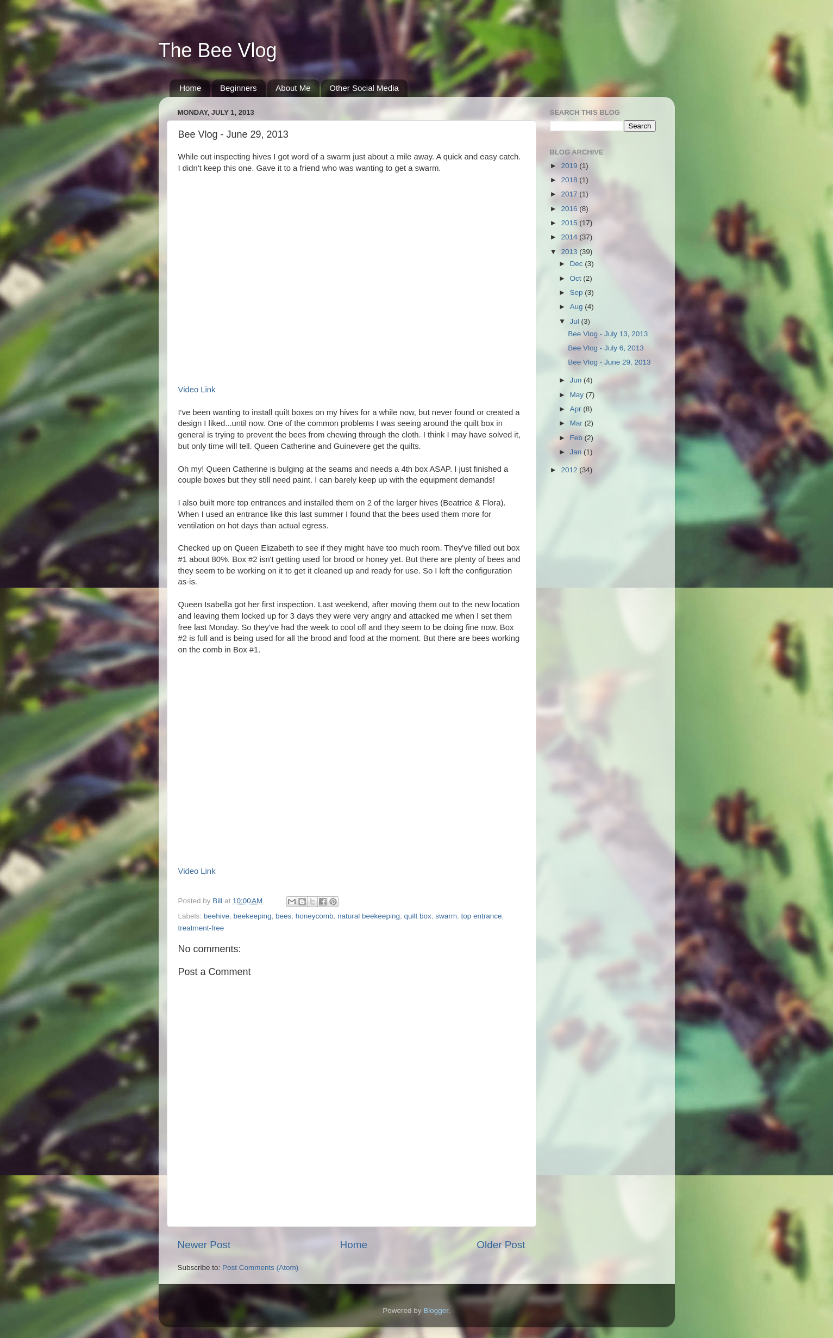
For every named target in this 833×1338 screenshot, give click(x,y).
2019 (570, 166)
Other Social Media (364, 88)
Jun (577, 380)
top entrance (481, 916)
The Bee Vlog (218, 50)
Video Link (197, 389)
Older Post (501, 1244)
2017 (570, 194)
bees (283, 916)
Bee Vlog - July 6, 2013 (606, 348)
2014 (570, 237)
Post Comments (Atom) (260, 1267)
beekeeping (253, 916)
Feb (577, 438)
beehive (216, 916)
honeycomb (315, 916)
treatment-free (201, 928)
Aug (577, 307)
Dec (577, 264)
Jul (575, 321)
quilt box (417, 916)
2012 (570, 470)
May (578, 395)
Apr (577, 409)
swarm (446, 916)
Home (190, 88)
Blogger (435, 1310)
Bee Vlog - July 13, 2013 (608, 334)
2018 (570, 180)
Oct (577, 278)
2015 (570, 223)
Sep (577, 292)
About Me (292, 88)
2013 (570, 252)
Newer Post (204, 1244)
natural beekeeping (368, 916)
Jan (577, 452)
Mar (577, 423)
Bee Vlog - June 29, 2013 (609, 362)
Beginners (238, 88)
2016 (570, 209)
